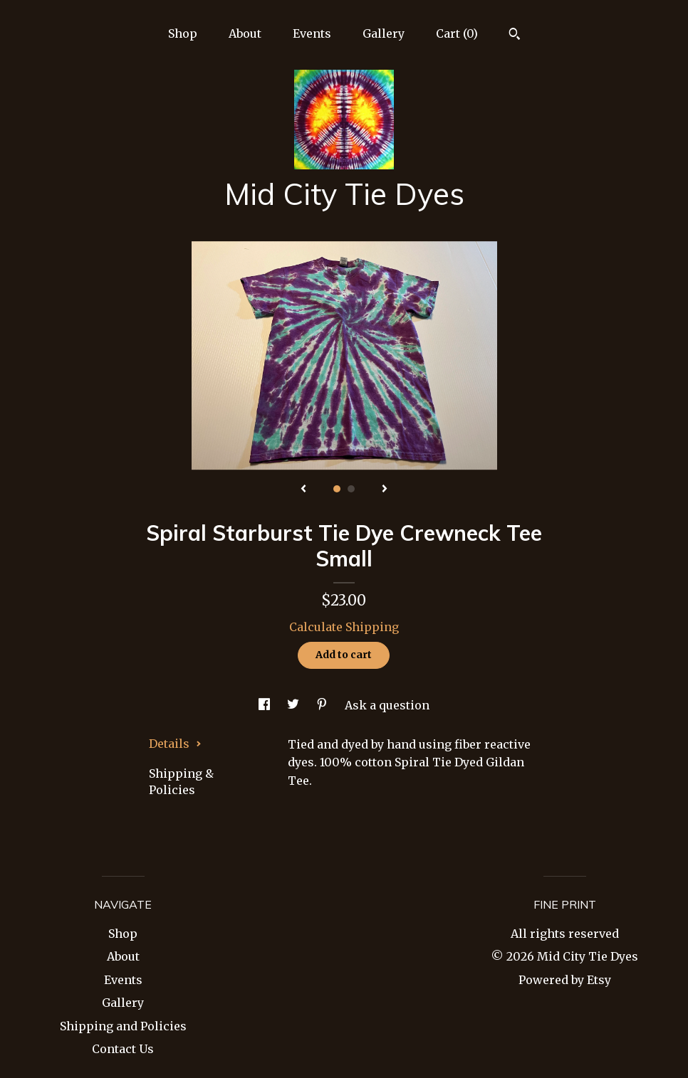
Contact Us (123, 1049)
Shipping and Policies (123, 1026)
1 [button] (336, 488)
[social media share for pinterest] (323, 705)
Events (312, 33)
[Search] (514, 35)
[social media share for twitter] (294, 705)
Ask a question (387, 705)
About (245, 33)
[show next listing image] (384, 490)
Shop (182, 33)
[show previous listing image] (303, 490)
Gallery (384, 33)
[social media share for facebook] (266, 705)
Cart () (457, 33)
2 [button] (351, 488)
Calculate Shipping (344, 627)
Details (175, 743)
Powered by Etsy (564, 980)
